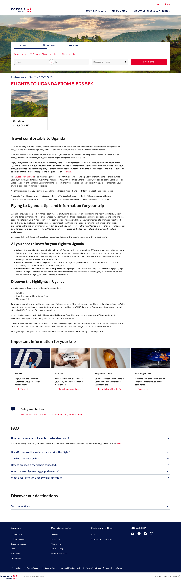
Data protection (33, 568)
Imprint (17, 568)
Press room (15, 553)
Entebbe (18, 121)
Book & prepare (95, 11)
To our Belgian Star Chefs (109, 389)
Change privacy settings (112, 568)
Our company (16, 534)
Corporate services (18, 544)
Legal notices (50, 568)
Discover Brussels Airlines (152, 11)
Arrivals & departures (59, 553)
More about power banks (69, 389)
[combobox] (19, 54)
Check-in (54, 534)
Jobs (13, 549)
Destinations (16, 558)
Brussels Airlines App (24, 176)
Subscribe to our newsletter (102, 539)
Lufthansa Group (17, 539)
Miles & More (56, 544)
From (18, 62)
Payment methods (93, 568)
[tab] (23, 45)
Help (93, 534)
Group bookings (57, 549)
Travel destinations (18, 77)
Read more (143, 389)
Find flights (148, 61)
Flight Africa (33, 77)
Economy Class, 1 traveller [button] (45, 54)
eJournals (66, 171)
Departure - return (101, 62)
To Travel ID (23, 389)
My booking (120, 11)
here (119, 443)
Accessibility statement (70, 568)
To (56, 62)
